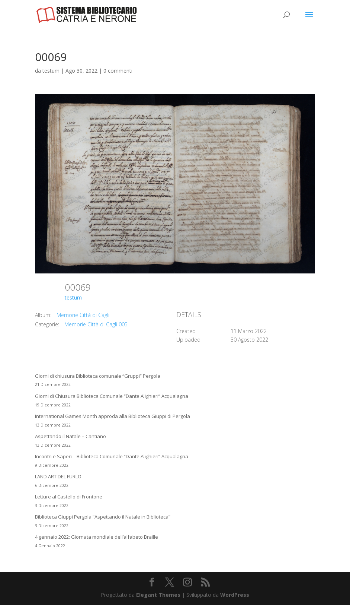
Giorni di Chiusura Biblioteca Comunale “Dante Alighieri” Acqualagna (111, 396)
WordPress (234, 594)
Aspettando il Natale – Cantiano (70, 436)
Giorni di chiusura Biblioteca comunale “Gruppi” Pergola (97, 376)
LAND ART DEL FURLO (58, 476)
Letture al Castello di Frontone (68, 496)
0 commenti (117, 70)
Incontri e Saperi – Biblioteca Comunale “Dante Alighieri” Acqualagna (111, 456)
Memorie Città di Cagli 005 (96, 324)
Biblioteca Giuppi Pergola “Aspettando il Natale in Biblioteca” (102, 516)
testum (51, 70)
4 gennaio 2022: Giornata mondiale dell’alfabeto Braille (96, 536)
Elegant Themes (158, 594)
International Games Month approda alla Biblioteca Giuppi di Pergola (112, 416)
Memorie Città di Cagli (83, 315)
